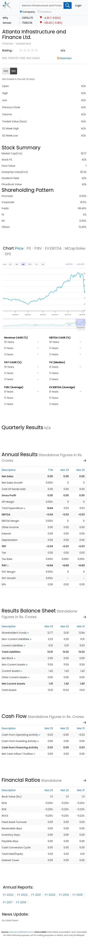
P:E (29, 248)
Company (29, 12)
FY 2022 (22, 895)
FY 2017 (8, 902)
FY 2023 (8, 895)
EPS (8, 254)
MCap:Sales (75, 248)
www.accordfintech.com (21, 932)
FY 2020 (50, 895)
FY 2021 (36, 895)
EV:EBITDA (53, 248)
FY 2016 (21, 902)
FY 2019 (64, 895)
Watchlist (66, 58)
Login (78, 5)
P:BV (38, 248)
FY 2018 (78, 895)
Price (19, 248)
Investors (45, 12)
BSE (13, 71)
